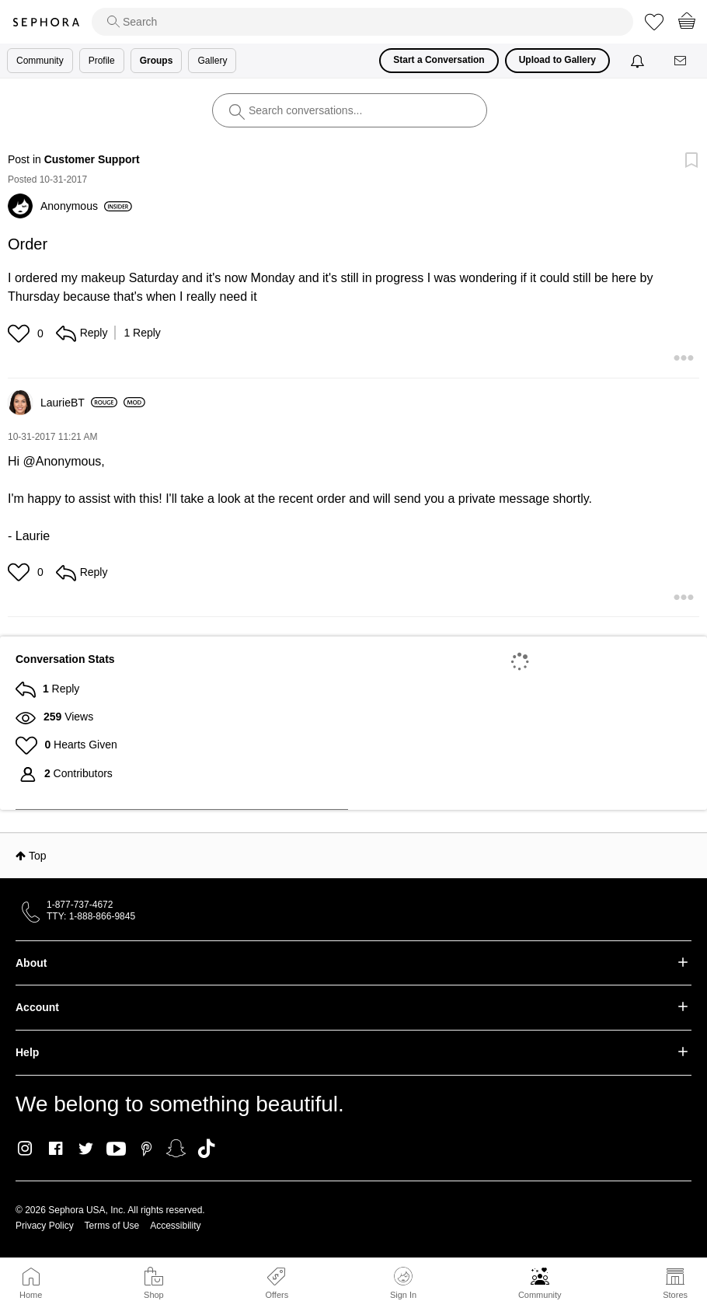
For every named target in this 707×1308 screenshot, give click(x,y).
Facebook (55, 1148)
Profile (102, 60)
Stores (675, 1294)
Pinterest (146, 1148)
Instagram (25, 1148)
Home (30, 1294)
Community (540, 1294)
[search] (362, 22)
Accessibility (175, 1225)
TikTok (206, 1148)
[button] (20, 333)
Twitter (86, 1148)
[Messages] (681, 61)
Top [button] (38, 855)
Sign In (403, 1283)
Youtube (116, 1149)
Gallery (212, 60)
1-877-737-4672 (80, 904)
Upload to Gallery (557, 59)
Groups (156, 60)
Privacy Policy (45, 1225)
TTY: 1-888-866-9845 (91, 916)
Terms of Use (112, 1225)
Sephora (46, 22)
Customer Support (92, 159)
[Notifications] (639, 60)
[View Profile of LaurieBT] (78, 403)
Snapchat (176, 1148)
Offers (276, 1294)
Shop (154, 1294)
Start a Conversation (438, 59)
